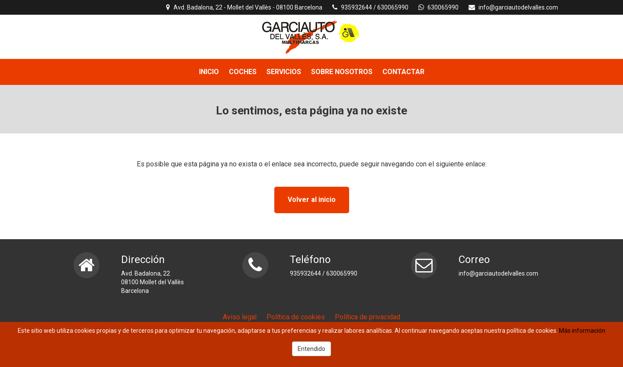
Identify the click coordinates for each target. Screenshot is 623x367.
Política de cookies (296, 317)
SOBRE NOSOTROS (342, 72)
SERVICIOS (284, 72)
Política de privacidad (367, 317)
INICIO (209, 72)
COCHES (243, 72)
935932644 (356, 7)
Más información (582, 330)
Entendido (311, 348)
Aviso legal (240, 317)
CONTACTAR (403, 72)
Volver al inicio (312, 199)
